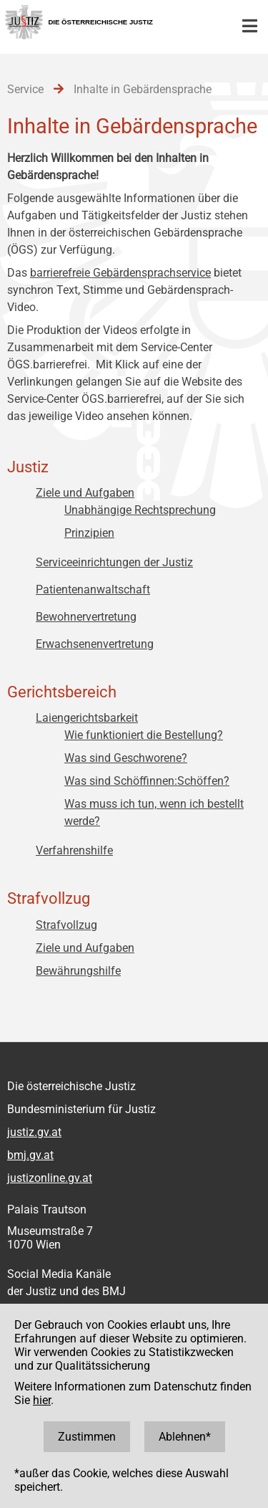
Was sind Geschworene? (125, 758)
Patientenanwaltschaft (93, 589)
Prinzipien (89, 533)
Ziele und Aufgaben (85, 493)
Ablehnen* (185, 1436)
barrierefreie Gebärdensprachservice (120, 273)
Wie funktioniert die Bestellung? (143, 735)
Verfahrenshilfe (74, 850)
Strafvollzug (66, 925)
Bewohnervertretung (86, 617)
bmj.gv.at (30, 1155)
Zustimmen (87, 1436)
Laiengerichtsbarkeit (87, 718)
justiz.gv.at (34, 1132)
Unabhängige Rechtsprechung (140, 510)
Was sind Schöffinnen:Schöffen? (146, 781)
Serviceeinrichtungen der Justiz (114, 562)
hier (42, 1400)
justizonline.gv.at (49, 1178)
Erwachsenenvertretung (95, 644)
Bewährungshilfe (78, 971)
